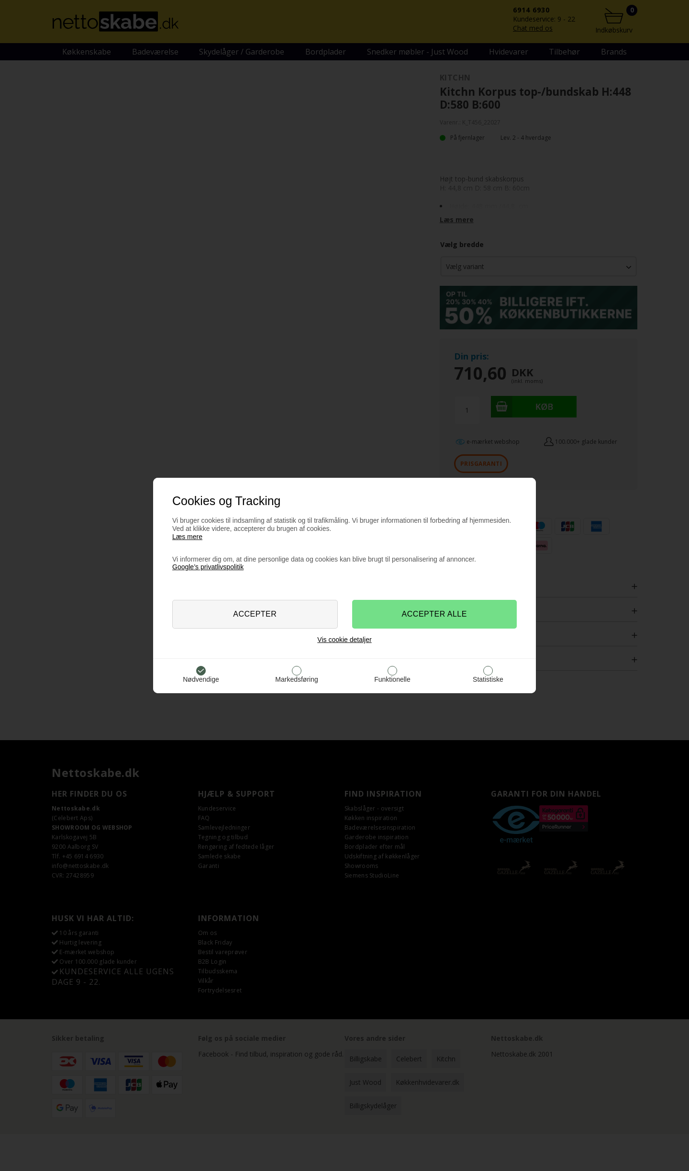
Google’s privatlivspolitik (208, 567)
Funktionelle (392, 679)
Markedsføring (296, 679)
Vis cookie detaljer (344, 639)
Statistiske (488, 679)
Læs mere (187, 536)
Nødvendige (201, 679)
